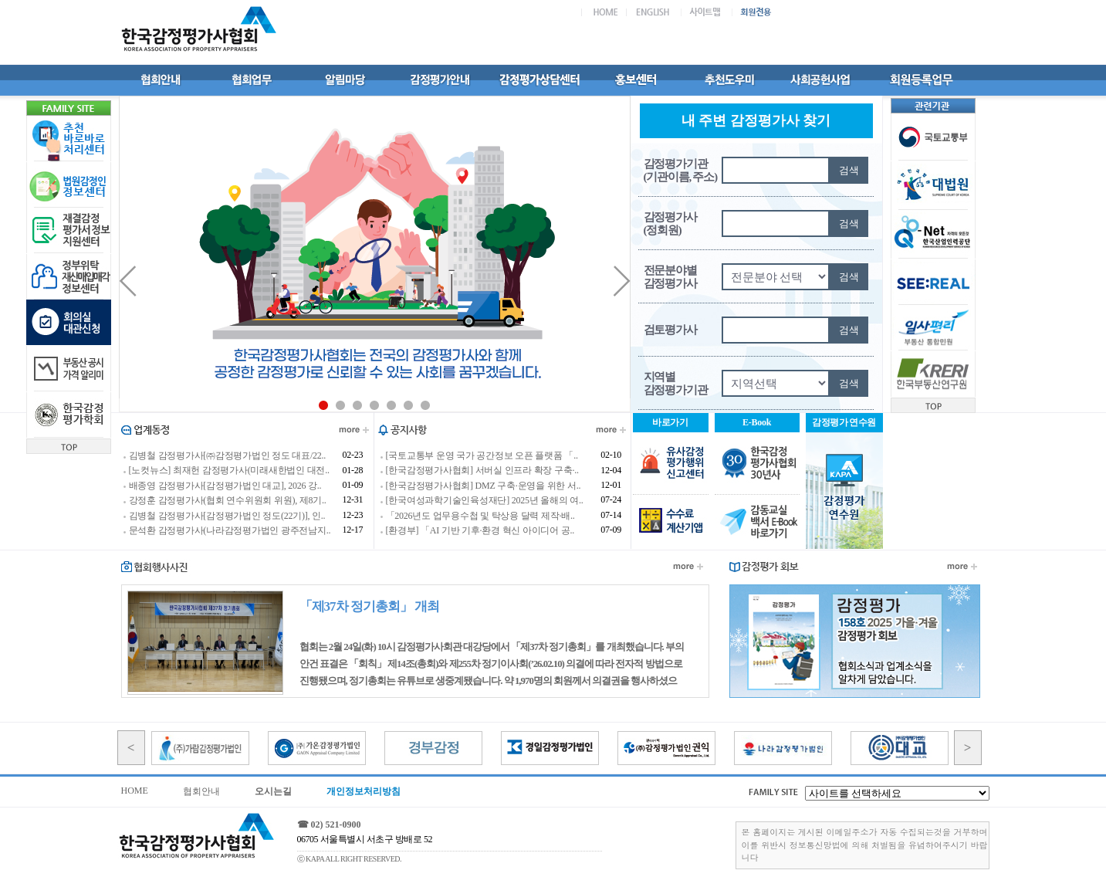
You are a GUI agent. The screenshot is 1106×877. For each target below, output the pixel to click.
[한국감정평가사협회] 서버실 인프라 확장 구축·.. (482, 471)
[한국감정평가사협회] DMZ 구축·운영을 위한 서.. (483, 485)
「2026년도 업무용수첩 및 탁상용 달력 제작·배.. (480, 515)
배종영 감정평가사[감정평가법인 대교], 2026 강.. (225, 485)
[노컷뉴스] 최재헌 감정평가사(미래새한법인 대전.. (229, 471)
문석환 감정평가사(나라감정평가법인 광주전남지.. (230, 530)
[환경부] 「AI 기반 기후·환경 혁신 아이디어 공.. (480, 530)
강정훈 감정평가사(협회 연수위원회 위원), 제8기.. (227, 501)
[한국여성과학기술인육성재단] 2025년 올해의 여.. (484, 501)
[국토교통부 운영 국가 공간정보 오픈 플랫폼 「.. (482, 455)
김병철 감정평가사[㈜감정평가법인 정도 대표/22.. (227, 455)
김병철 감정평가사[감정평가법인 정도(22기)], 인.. (227, 515)
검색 (849, 170)
